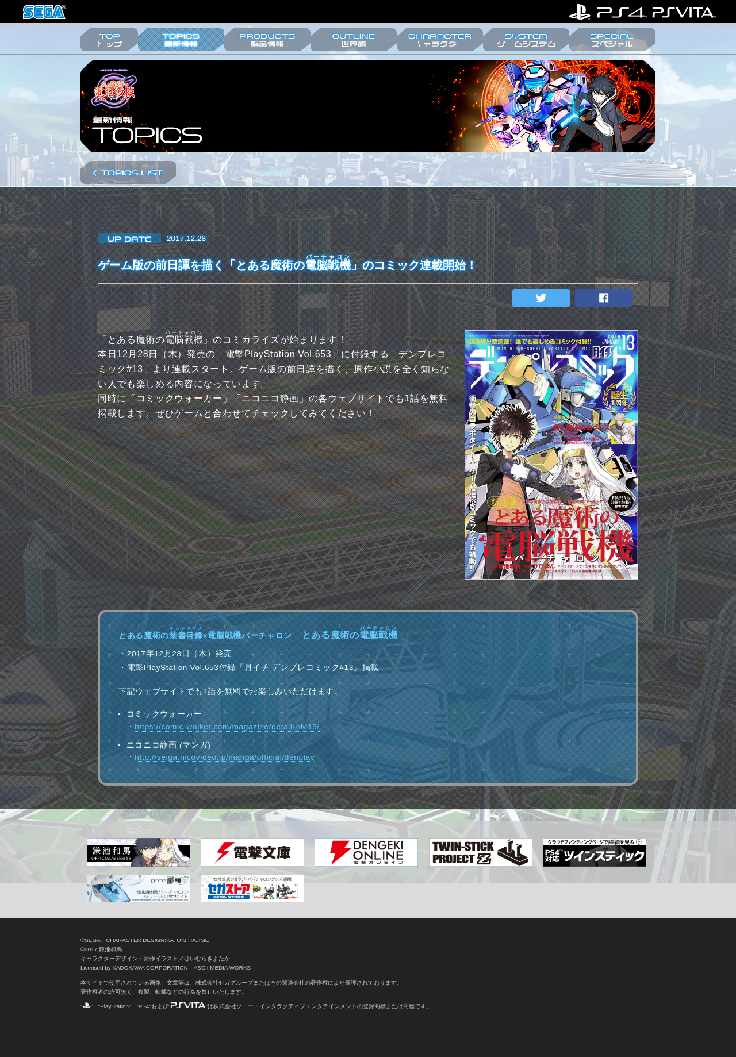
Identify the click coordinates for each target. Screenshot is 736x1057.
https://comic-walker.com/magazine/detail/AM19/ (227, 726)
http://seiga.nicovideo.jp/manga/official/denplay (225, 757)
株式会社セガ (44, 12)
